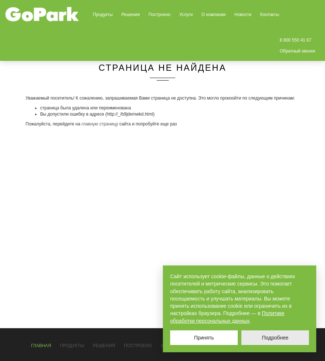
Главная (41, 345)
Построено (160, 14)
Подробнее (275, 338)
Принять (204, 338)
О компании (214, 14)
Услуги (186, 14)
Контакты (269, 14)
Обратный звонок (297, 51)
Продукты (102, 14)
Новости (242, 14)
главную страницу (99, 124)
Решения (131, 14)
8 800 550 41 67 (295, 40)
